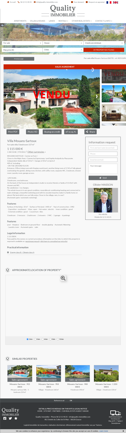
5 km (52, 339)
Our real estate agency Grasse (75, 411)
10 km (60, 339)
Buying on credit (52, 131)
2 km (30, 339)
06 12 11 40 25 (25, 2)
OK (71, 401)
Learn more (103, 431)
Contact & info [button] (103, 21)
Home (39, 411)
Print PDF (13, 131)
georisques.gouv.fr (32, 241)
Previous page (18, 59)
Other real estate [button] (82, 21)
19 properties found (103, 50)
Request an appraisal (95, 2)
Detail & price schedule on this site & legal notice (63, 409)
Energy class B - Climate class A (20, 252)
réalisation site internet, (57, 425)
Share (90, 131)
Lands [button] (52, 21)
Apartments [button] (20, 21)
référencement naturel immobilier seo (79, 425)
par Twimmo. (97, 425)
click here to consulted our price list (53, 241)
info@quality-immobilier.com (46, 2)
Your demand (77, 2)
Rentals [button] (63, 21)
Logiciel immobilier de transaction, (36, 425)
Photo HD (32, 131)
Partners (56, 411)
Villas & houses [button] (37, 21)
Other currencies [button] (36, 151)
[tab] (44, 252)
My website (103, 214)
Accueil (11, 2)
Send (103, 178)
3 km (37, 339)
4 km (45, 339)
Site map (47, 411)
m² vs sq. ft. (71, 131)
